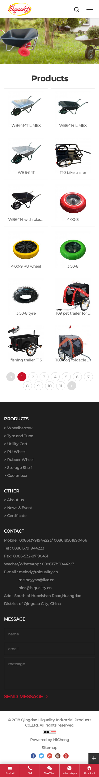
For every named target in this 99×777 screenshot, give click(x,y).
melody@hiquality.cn (38, 572)
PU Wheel (16, 451)
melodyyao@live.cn (36, 580)
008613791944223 (35, 540)
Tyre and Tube (20, 436)
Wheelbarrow (19, 428)
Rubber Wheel (20, 459)
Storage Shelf (19, 467)
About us (15, 499)
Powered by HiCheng (49, 739)
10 (49, 386)
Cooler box (17, 475)
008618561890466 (70, 540)
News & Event (19, 507)
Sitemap (49, 747)
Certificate (16, 515)
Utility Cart (17, 443)
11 (60, 386)
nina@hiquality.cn (34, 587)
